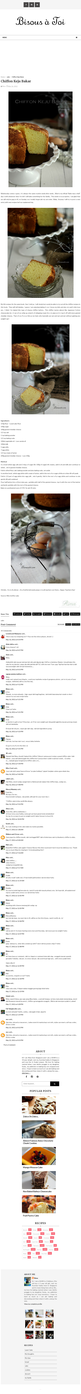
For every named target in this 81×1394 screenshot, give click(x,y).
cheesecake (36, 1234)
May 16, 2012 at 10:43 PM (15, 819)
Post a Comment (9, 1045)
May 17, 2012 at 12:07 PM (15, 934)
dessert (25, 1238)
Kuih (24, 1241)
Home (3, 77)
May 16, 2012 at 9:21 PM (14, 699)
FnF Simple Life (11, 1009)
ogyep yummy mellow (14, 674)
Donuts (36, 1238)
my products (49, 1245)
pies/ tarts (44, 1253)
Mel (7, 845)
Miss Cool (9, 768)
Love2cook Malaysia (13, 634)
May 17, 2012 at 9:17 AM (14, 868)
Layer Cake (35, 1241)
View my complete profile (33, 1304)
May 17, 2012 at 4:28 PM (14, 1004)
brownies (45, 1230)
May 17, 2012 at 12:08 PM (15, 946)
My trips (39, 1249)
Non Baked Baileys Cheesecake (37, 1191)
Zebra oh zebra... (31, 1116)
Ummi (8, 996)
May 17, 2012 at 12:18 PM (15, 979)
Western (35, 1257)
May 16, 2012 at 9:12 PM (14, 684)
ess (7, 1019)
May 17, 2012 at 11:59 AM (15, 881)
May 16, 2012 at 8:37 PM (14, 650)
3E (7, 753)
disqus (68, 624)
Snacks (25, 1257)
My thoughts (26, 1249)
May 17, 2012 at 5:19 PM (14, 1015)
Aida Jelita (10, 644)
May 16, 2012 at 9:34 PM (14, 764)
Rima (8, 689)
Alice (8, 809)
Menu (4, 37)
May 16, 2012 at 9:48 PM (14, 785)
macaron (47, 1241)
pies (34, 1253)
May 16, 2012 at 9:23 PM (14, 731)
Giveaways (46, 1238)
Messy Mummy (11, 789)
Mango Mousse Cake (32, 1167)
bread (34, 1230)
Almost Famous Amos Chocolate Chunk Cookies (38, 1141)
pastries (51, 1249)
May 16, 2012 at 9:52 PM (14, 804)
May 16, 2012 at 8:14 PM (14, 640)
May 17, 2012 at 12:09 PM (15, 966)
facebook (76, 624)
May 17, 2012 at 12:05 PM (15, 896)
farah (8, 824)
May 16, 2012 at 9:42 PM (14, 774)
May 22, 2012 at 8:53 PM (14, 1040)
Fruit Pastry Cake (31, 1215)
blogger (61, 624)
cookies (48, 1234)
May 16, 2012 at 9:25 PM (14, 749)
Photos (25, 1253)
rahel (8, 779)
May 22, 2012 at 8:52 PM (14, 1027)
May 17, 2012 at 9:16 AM (14, 853)
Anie (7, 655)
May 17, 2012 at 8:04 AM (14, 840)
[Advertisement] (40, 60)
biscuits (25, 1230)
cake (24, 1234)
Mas (7, 857)
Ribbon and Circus (12, 834)
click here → (26, 1073)
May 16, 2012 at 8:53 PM (14, 669)
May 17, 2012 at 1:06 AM (14, 830)
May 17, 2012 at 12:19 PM (15, 991)
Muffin (25, 1245)
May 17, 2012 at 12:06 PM (15, 921)
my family (36, 1245)
